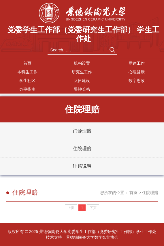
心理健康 (137, 72)
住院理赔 (82, 148)
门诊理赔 (82, 130)
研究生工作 (82, 72)
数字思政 (137, 80)
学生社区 (27, 80)
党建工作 (137, 63)
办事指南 (27, 89)
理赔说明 (82, 166)
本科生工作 (27, 72)
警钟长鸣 (82, 89)
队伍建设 (82, 80)
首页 (27, 63)
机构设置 (82, 63)
